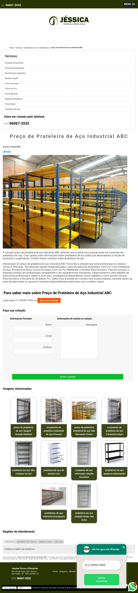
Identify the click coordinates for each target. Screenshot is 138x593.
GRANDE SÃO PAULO (26, 541)
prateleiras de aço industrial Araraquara (54, 515)
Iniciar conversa (101, 579)
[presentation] (29, 363)
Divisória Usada (11, 78)
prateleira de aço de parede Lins (54, 472)
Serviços (11, 56)
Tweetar (7, 151)
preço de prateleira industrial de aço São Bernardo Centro (84, 430)
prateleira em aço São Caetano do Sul (23, 472)
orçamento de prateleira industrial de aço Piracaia (54, 430)
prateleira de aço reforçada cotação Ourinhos (84, 473)
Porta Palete (10, 104)
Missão (72, 571)
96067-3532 (13, 5)
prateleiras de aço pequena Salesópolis (114, 472)
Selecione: (9, 541)
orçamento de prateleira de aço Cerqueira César (114, 430)
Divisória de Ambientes (15, 68)
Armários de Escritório (14, 63)
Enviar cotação (67, 376)
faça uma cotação (49, 300)
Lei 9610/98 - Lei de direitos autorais (62, 559)
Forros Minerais (11, 94)
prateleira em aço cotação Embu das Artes (84, 516)
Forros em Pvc (11, 89)
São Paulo (58, 541)
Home (55, 571)
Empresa (63, 571)
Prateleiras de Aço (13, 109)
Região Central (45, 541)
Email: (32, 339)
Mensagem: (79, 341)
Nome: (32, 327)
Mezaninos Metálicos (14, 99)
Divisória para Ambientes (15, 73)
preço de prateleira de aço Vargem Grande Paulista (23, 430)
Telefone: (32, 350)
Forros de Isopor (12, 83)
